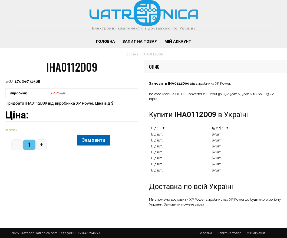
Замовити (93, 140)
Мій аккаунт (256, 233)
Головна (131, 54)
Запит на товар (229, 233)
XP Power (57, 93)
